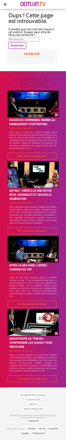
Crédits (33, 404)
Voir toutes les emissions (32, 156)
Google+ (25, 433)
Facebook (53, 428)
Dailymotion (38, 433)
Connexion (33, 421)
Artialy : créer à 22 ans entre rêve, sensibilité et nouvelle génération (30, 194)
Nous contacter (33, 409)
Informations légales (33, 395)
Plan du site (33, 400)
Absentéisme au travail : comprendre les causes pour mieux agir (30, 342)
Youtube (32, 428)
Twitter (42, 428)
